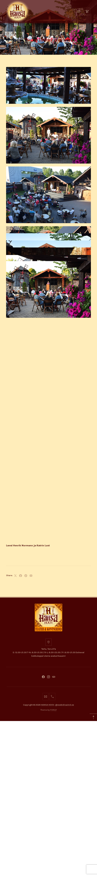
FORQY (53, 420)
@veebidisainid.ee (64, 415)
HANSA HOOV (47, 415)
